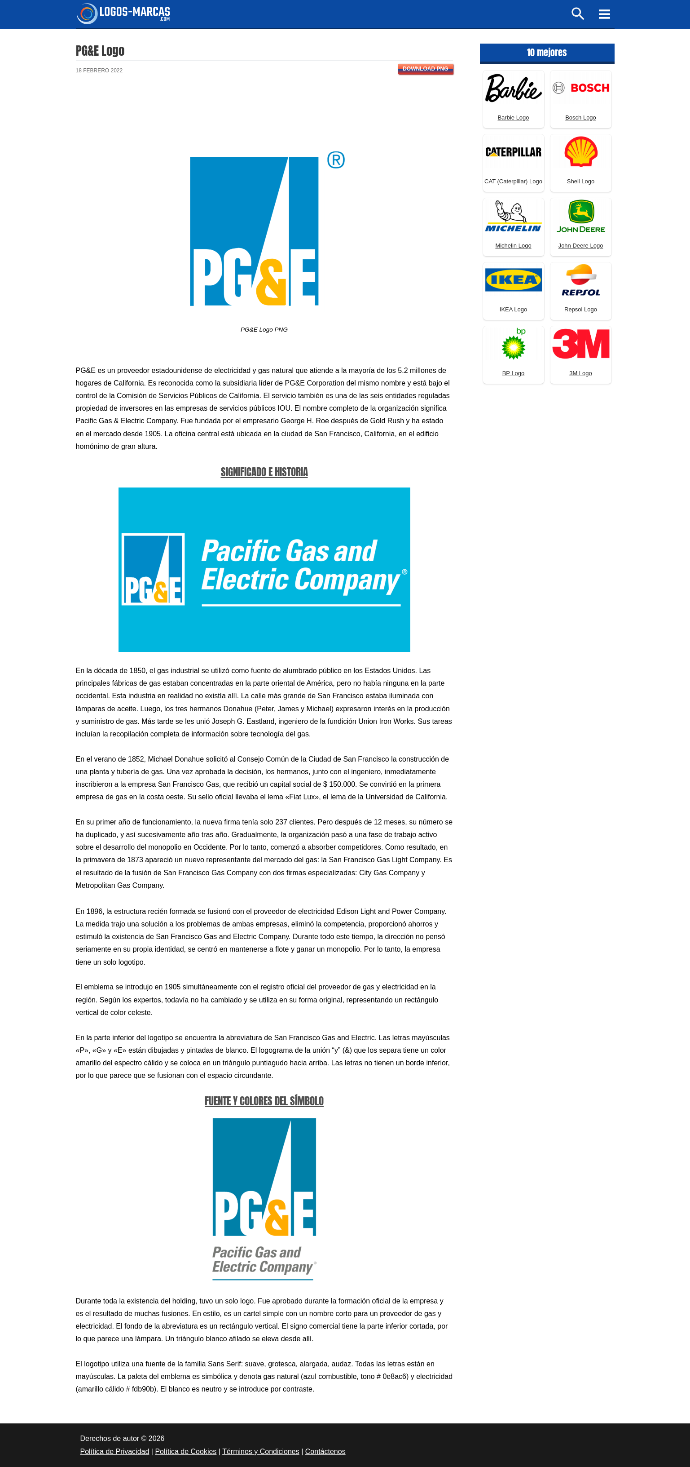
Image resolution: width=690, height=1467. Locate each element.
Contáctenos (325, 1451)
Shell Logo (580, 181)
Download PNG (425, 69)
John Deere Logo (580, 245)
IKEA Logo (513, 309)
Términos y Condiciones (260, 1451)
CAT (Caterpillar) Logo (513, 181)
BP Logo (513, 373)
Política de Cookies (185, 1451)
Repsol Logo (580, 309)
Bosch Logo (580, 117)
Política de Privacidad (114, 1451)
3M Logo (580, 373)
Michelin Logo (513, 245)
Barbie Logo (513, 117)
